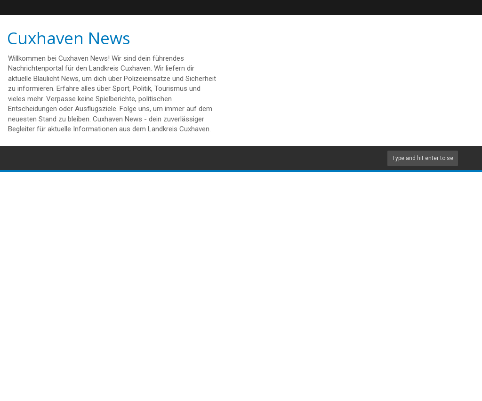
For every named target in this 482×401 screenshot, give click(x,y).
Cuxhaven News (68, 38)
